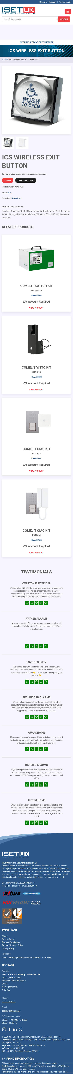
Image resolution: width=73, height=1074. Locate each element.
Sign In (7, 164)
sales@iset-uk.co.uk (11, 994)
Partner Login (65, 2)
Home (5, 43)
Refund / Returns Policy (12, 929)
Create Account (26, 164)
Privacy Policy (8, 923)
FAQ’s (4, 920)
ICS (9, 176)
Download (16, 182)
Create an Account (47, 2)
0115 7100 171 (9, 985)
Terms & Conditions (11, 926)
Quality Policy (8, 932)
